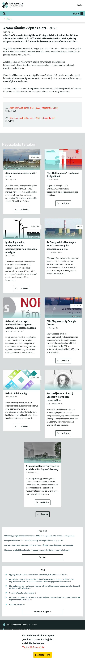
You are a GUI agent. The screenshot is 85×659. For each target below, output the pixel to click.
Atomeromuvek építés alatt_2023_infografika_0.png (34, 107)
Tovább (44, 514)
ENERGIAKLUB (13, 5)
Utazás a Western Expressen (22, 593)
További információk (33, 648)
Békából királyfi (17, 604)
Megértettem (42, 655)
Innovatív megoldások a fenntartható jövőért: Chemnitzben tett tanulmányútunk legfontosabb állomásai (44, 598)
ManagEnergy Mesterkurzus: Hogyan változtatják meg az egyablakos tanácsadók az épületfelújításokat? (44, 587)
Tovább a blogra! (42, 611)
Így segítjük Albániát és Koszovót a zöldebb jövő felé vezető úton (38, 575)
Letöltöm (23, 209)
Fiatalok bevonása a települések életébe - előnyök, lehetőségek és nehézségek (38, 545)
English (80, 5)
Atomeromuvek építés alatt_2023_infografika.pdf (32, 118)
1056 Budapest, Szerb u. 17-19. (22, 624)
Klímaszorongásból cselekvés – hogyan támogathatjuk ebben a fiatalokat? (37, 550)
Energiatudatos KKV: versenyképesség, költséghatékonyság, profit (33, 540)
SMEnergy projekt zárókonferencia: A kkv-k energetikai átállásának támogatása (39, 535)
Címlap (9, 19)
